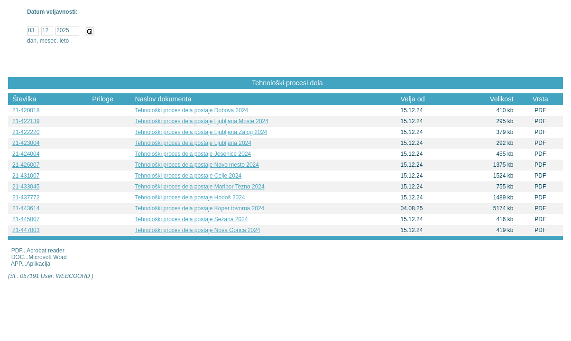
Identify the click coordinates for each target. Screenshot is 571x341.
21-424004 (25, 154)
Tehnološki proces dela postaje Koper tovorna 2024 (199, 208)
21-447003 (25, 230)
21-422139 (25, 121)
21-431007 (25, 175)
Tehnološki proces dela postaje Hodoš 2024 (190, 197)
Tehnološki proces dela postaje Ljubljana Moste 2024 (201, 121)
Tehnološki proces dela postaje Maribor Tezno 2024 (199, 186)
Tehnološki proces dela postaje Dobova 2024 (191, 110)
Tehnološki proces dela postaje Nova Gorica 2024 (197, 230)
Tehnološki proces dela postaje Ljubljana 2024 (193, 143)
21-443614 (25, 208)
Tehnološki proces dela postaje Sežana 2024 (191, 219)
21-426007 (25, 165)
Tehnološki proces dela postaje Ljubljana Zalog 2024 (201, 132)
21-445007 (25, 219)
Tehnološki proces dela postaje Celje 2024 (188, 175)
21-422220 (25, 132)
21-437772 (25, 197)
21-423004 (25, 143)
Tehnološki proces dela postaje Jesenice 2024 (193, 154)
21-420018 (25, 110)
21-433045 (25, 186)
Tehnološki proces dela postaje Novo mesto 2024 (197, 165)
